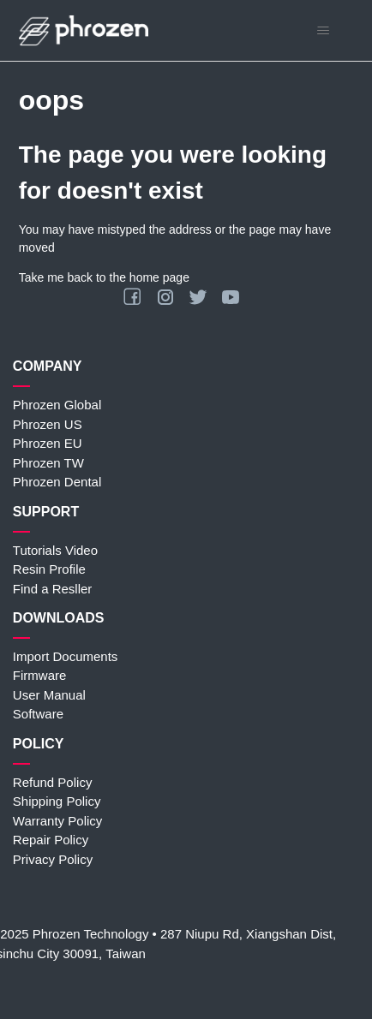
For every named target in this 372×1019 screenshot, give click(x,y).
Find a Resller (53, 588)
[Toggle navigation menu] (322, 31)
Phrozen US (47, 424)
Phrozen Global (57, 404)
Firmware (40, 675)
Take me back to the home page (104, 277)
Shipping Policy (57, 801)
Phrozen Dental (57, 481)
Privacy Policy (53, 859)
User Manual (49, 695)
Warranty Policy (57, 820)
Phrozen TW (48, 463)
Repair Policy (50, 839)
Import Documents (65, 656)
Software (38, 713)
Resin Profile (49, 569)
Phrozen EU (47, 443)
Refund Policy (53, 782)
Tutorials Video (55, 550)
